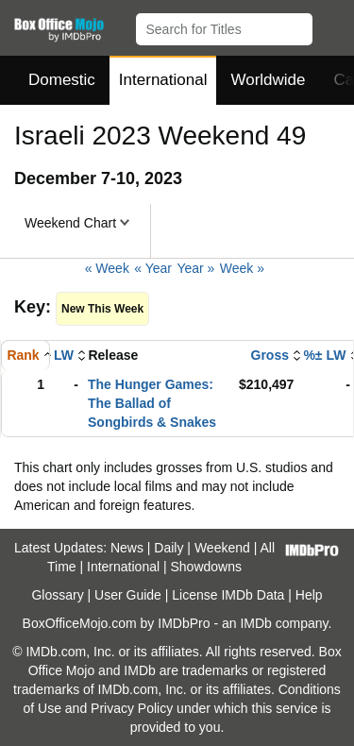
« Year (153, 268)
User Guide (127, 594)
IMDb (255, 623)
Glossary (57, 594)
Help (309, 594)
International (163, 80)
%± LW (324, 355)
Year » (195, 268)
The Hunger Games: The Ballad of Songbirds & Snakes (152, 403)
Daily (168, 547)
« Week (107, 268)
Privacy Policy (132, 708)
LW (64, 355)
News (126, 547)
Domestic (61, 80)
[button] (331, 25)
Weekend (222, 547)
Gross (270, 355)
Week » (242, 268)
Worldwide (267, 80)
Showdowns (207, 566)
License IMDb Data (228, 594)
